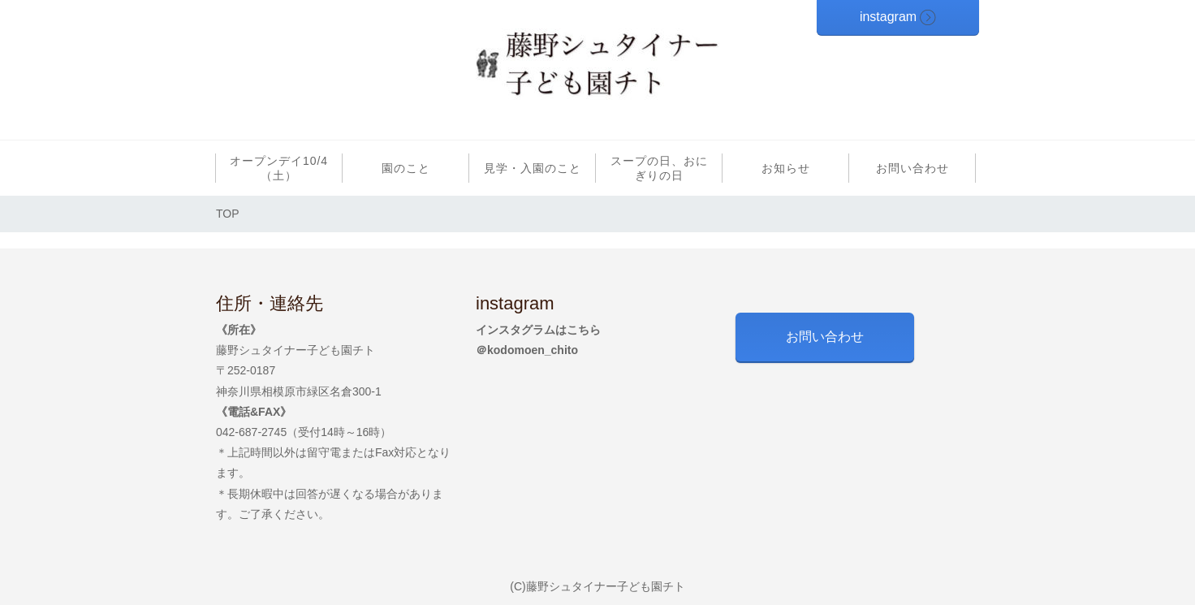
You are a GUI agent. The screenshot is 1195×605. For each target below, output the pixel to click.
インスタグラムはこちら (538, 329)
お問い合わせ (825, 337)
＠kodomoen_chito (527, 350)
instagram (888, 17)
